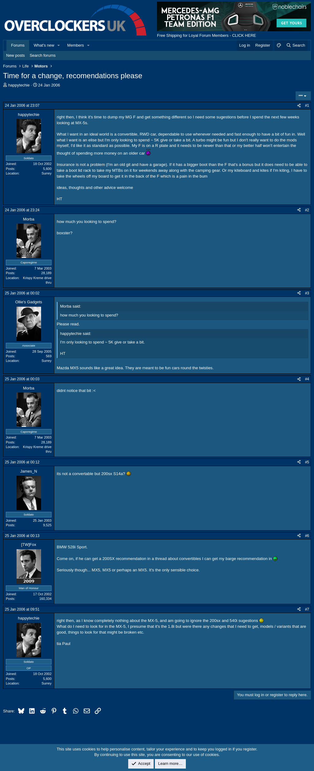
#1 (307, 105)
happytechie (19, 85)
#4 (307, 379)
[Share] (299, 105)
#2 (307, 210)
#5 (307, 462)
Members (75, 45)
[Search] (295, 45)
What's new (44, 45)
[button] (59, 45)
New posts (15, 55)
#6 (307, 536)
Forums (18, 45)
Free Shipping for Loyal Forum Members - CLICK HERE (206, 35)
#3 (307, 293)
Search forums (43, 55)
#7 (307, 609)
